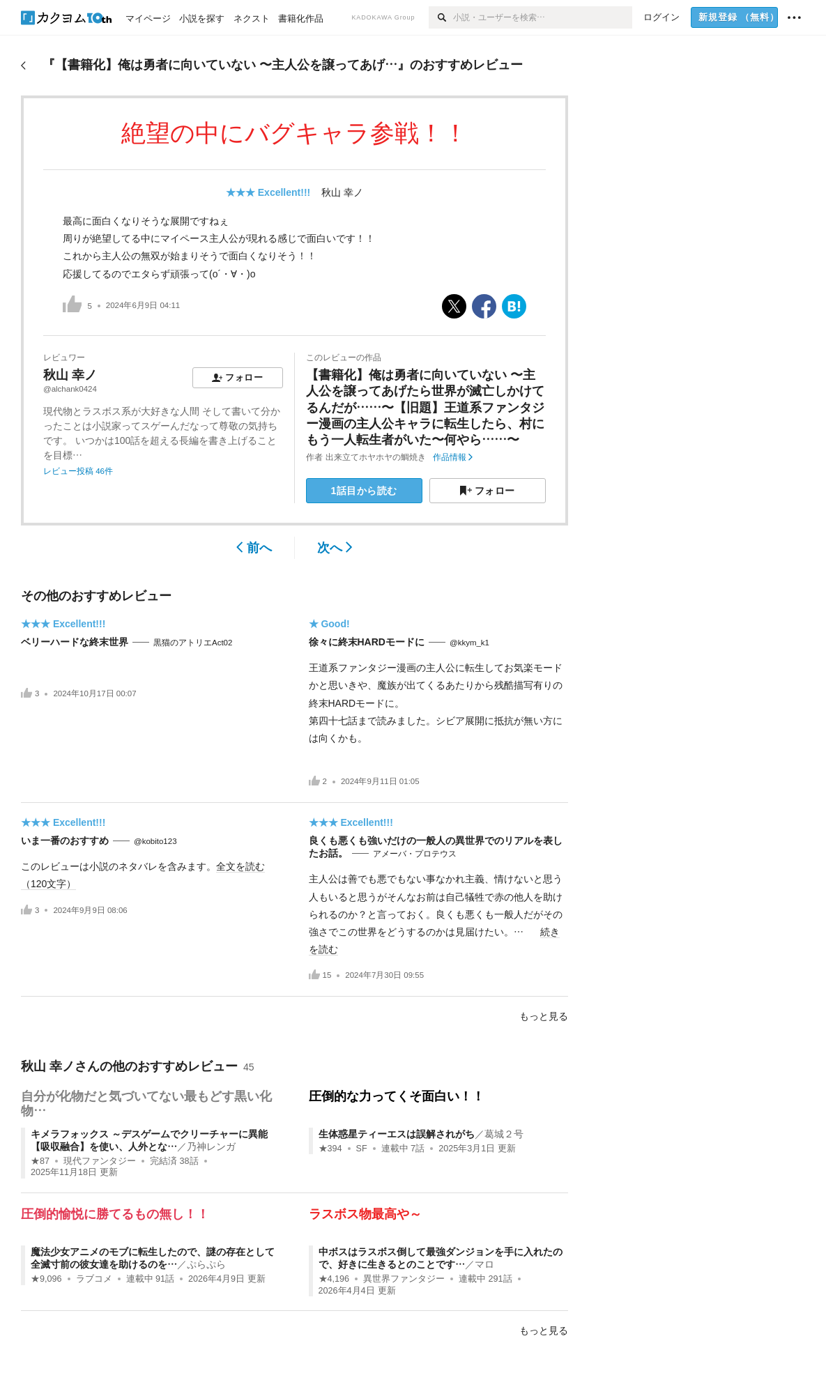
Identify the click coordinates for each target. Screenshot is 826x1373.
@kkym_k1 (469, 642)
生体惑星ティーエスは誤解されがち (397, 1134)
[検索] (441, 17)
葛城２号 (503, 1134)
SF (361, 1148)
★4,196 (334, 1279)
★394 (330, 1148)
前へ (254, 548)
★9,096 (46, 1279)
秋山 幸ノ (342, 192)
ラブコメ (94, 1279)
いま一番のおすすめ (65, 840)
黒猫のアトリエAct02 (192, 642)
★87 (40, 1161)
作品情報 (453, 457)
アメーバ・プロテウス (415, 854)
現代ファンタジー (99, 1161)
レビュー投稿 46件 (78, 471)
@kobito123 (155, 841)
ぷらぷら (206, 1264)
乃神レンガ (211, 1146)
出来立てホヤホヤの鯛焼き (376, 457)
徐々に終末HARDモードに (367, 641)
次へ (335, 548)
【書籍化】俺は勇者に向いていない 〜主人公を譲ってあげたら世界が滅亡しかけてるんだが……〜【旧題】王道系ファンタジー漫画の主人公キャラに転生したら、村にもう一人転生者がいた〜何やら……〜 (425, 407)
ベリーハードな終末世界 (74, 641)
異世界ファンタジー (404, 1279)
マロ (484, 1264)
